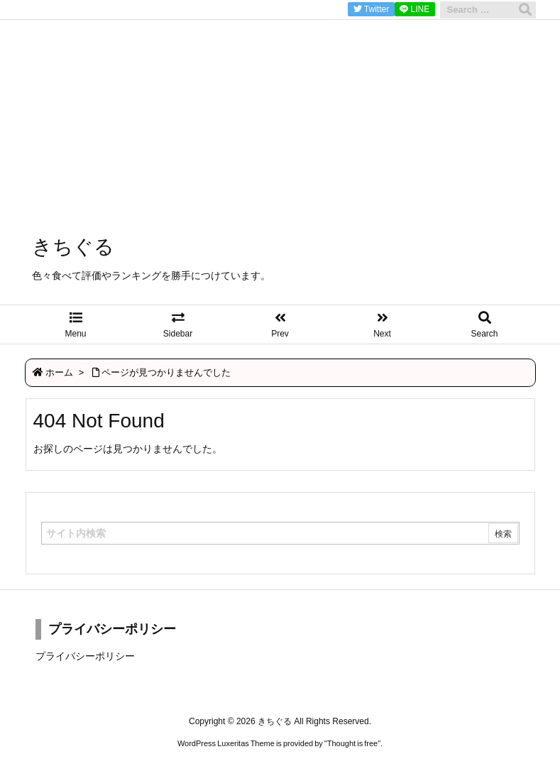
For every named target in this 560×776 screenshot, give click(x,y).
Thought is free (352, 743)
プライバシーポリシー (85, 656)
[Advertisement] (280, 99)
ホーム (59, 372)
